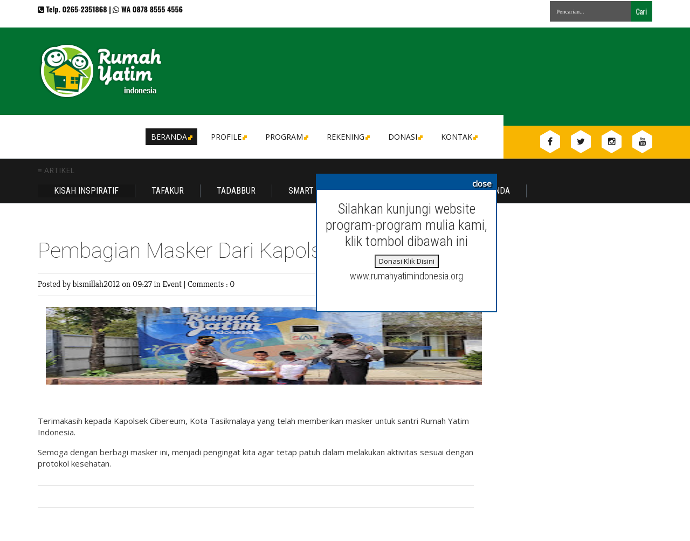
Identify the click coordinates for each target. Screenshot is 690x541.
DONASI (404, 137)
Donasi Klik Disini (406, 261)
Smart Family (314, 191)
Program (286, 137)
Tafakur (167, 191)
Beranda (171, 137)
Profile (228, 137)
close (482, 183)
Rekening (347, 137)
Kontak (458, 137)
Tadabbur (236, 191)
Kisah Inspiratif (86, 191)
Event (172, 284)
